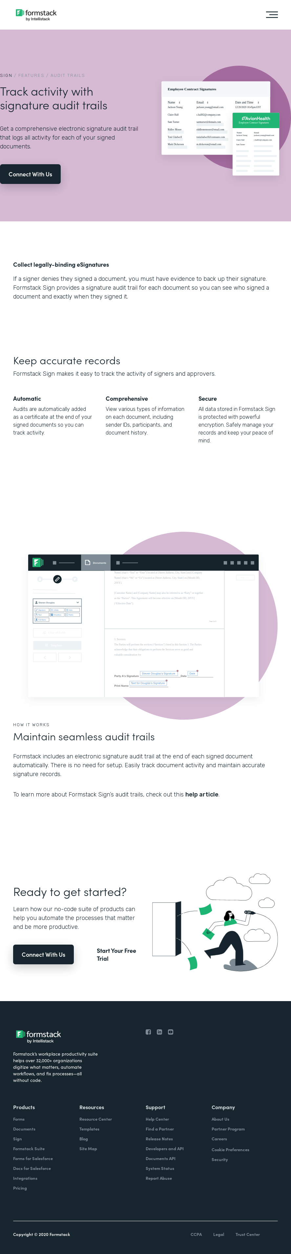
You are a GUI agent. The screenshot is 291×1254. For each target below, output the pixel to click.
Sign (6, 75)
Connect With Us (30, 174)
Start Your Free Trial (116, 954)
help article (201, 794)
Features (31, 75)
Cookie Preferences (230, 1149)
